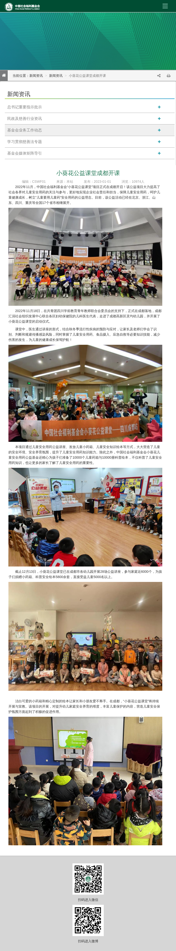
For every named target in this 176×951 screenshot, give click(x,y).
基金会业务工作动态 (24, 130)
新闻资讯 (56, 76)
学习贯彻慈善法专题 (24, 142)
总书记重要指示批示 (24, 107)
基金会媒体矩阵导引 (24, 153)
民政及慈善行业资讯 (24, 119)
